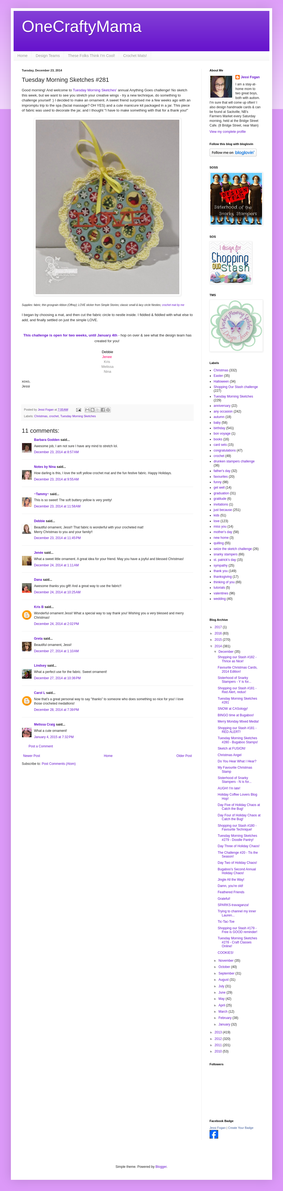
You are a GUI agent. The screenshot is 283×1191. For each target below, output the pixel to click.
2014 (219, 646)
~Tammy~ (41, 494)
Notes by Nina (45, 467)
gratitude (220, 499)
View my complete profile (228, 132)
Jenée (38, 553)
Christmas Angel (229, 755)
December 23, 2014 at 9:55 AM (56, 479)
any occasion (223, 411)
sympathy (220, 565)
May (222, 999)
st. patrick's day (225, 560)
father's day (222, 471)
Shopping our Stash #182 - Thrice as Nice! (237, 659)
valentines (221, 593)
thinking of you (224, 582)
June (222, 992)
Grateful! (224, 899)
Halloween (221, 381)
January (225, 1024)
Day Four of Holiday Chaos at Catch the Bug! (239, 817)
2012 (219, 1039)
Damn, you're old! (230, 886)
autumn (219, 417)
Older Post (184, 756)
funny (218, 482)
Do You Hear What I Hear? (237, 761)
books (218, 439)
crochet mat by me (173, 304)
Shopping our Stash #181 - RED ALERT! (237, 730)
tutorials (219, 588)
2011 (219, 1045)
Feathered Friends (231, 892)
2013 (219, 1032)
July (222, 986)
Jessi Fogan (250, 77)
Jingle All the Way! (231, 880)
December (227, 652)
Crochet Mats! (135, 55)
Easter (218, 376)
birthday (219, 428)
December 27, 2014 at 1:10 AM (56, 651)
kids (216, 515)
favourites (221, 477)
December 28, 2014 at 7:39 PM (56, 710)
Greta (38, 638)
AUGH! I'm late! (229, 788)
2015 (219, 640)
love (217, 521)
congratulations (225, 450)
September (227, 973)
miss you (220, 526)
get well (219, 487)
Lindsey (40, 665)
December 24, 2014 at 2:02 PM (56, 624)
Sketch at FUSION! (231, 748)
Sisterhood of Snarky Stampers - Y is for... (234, 680)
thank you (221, 571)
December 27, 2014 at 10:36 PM (57, 678)
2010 (219, 1051)
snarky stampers (226, 554)
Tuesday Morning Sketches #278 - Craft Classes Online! (237, 942)
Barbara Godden (47, 440)
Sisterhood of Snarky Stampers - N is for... (234, 780)
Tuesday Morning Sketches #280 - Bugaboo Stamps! (238, 740)
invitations (221, 504)
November (227, 961)
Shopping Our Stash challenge (236, 387)
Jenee (107, 357)
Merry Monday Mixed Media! (238, 721)
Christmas (41, 416)
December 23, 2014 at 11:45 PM (57, 538)
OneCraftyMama (82, 26)
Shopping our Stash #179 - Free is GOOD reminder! (237, 930)
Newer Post (31, 756)
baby (217, 423)
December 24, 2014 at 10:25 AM (57, 592)
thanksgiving (223, 577)
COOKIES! (225, 953)
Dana (38, 580)
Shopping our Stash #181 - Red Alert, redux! (237, 690)
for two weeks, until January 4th (70, 335)
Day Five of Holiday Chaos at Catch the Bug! (239, 807)
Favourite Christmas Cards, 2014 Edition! (237, 669)
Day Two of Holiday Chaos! (237, 863)
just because (223, 510)
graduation (221, 493)
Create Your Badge (240, 1127)
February (225, 1018)
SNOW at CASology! (233, 709)
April (222, 1005)
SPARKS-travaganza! (233, 905)
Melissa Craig (44, 724)
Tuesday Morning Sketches (78, 416)
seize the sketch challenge (233, 549)
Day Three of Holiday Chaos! (239, 846)
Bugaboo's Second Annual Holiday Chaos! (237, 871)
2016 (219, 633)
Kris (107, 362)
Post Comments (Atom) (59, 764)
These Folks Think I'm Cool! (91, 55)
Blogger (161, 1167)
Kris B (39, 607)
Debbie (39, 521)
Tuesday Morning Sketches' (95, 90)
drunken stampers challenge (234, 461)
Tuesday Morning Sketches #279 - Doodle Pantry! (237, 837)
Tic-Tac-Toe (226, 922)
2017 (219, 627)
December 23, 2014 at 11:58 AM (57, 506)
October (225, 967)
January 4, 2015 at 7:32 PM (54, 737)
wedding (220, 599)
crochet (54, 416)
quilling (219, 543)
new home (221, 538)
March (224, 1011)
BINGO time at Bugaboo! (236, 715)
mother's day (223, 532)
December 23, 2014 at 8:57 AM (56, 452)
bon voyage (222, 433)
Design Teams (48, 55)
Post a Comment (41, 746)
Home (22, 55)
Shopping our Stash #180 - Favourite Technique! (237, 827)
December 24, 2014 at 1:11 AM (56, 565)
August (224, 980)
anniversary (222, 406)
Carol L (39, 693)
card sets (220, 445)
